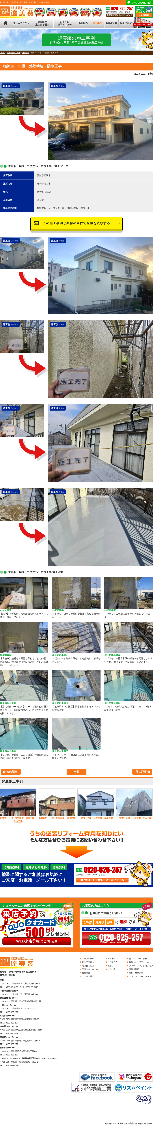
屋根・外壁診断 (136, 973)
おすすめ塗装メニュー (65, 23)
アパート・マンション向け (141, 966)
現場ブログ (125, 23)
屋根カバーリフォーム (139, 962)
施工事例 (97, 23)
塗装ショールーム (90, 969)
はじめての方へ (21, 23)
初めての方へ (88, 962)
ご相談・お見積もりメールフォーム (103, 880)
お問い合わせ (113, 969)
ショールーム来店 (143, 24)
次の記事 (11, 771)
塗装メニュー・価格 (138, 958)
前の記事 (141, 771)
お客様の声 (111, 23)
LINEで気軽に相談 (141, 2)
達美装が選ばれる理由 (42, 23)
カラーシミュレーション (140, 976)
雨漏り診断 (134, 969)
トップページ (88, 958)
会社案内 (83, 23)
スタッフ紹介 (88, 976)
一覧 (76, 771)
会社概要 (86, 973)
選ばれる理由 (88, 966)
